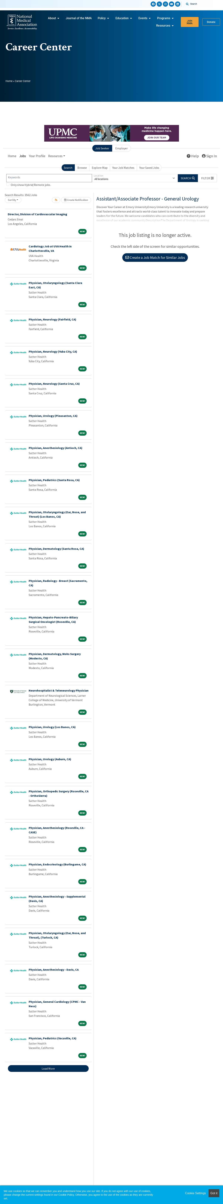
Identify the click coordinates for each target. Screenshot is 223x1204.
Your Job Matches (123, 167)
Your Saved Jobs (149, 167)
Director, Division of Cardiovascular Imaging (37, 214)
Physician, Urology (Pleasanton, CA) (53, 416)
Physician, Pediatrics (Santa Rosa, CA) (54, 480)
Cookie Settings (195, 1193)
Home (9, 81)
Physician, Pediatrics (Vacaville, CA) (52, 1038)
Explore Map (100, 167)
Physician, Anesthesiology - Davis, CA (54, 969)
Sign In (209, 156)
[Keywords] (49, 178)
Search (68, 167)
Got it (213, 1193)
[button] (207, 178)
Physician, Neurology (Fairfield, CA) (52, 319)
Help (193, 156)
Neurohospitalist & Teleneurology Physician (58, 690)
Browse (82, 167)
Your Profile (37, 156)
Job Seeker (102, 148)
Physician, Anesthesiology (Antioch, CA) (55, 448)
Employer (121, 148)
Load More (48, 1068)
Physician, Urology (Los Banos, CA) (52, 727)
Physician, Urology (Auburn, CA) (50, 759)
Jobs (22, 156)
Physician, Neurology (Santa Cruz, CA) (54, 383)
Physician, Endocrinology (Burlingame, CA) (57, 864)
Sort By (12, 200)
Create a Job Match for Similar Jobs (155, 257)
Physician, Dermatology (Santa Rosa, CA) (56, 548)
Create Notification (76, 200)
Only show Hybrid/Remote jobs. (31, 184)
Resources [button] (55, 156)
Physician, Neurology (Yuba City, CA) (53, 351)
